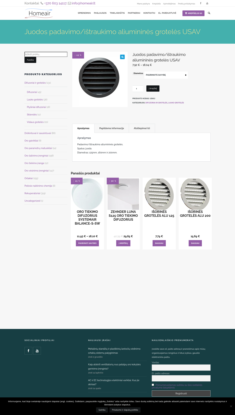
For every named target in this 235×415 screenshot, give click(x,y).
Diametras (138, 73)
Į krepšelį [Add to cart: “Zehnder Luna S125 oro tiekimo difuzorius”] (123, 243)
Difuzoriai (32, 92)
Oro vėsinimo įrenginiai (36, 170)
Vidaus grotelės (35, 122)
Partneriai (134, 13)
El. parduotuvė (167, 13)
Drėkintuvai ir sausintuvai (37, 133)
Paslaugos (100, 13)
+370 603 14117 (55, 3)
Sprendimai (84, 13)
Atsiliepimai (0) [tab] (142, 128)
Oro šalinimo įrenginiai (36, 155)
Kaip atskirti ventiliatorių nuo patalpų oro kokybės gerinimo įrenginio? (114, 366)
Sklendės (32, 114)
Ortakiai (28, 178)
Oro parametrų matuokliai (38, 148)
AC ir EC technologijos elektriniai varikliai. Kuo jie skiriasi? (113, 382)
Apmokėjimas (169, 4)
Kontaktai (149, 13)
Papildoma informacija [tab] (111, 128)
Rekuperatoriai (32, 193)
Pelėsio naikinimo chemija (38, 186)
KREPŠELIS (193, 13)
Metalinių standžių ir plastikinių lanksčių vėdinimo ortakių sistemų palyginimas (114, 351)
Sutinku (102, 409)
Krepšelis (156, 4)
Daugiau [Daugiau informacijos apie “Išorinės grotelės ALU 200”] (195, 243)
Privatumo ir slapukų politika (125, 409)
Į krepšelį (153, 88)
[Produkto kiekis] (138, 88)
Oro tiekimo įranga (34, 163)
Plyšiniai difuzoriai (36, 107)
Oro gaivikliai (31, 140)
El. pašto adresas (160, 373)
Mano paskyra (143, 4)
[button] (122, 57)
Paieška (30, 60)
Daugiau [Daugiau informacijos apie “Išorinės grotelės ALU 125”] (159, 243)
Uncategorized (32, 201)
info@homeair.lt (83, 3)
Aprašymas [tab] (83, 128)
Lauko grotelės (176, 103)
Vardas (155, 362)
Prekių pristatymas (186, 4)
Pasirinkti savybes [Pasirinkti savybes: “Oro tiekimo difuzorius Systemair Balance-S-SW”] (87, 243)
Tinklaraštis (117, 13)
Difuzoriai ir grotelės (156, 103)
